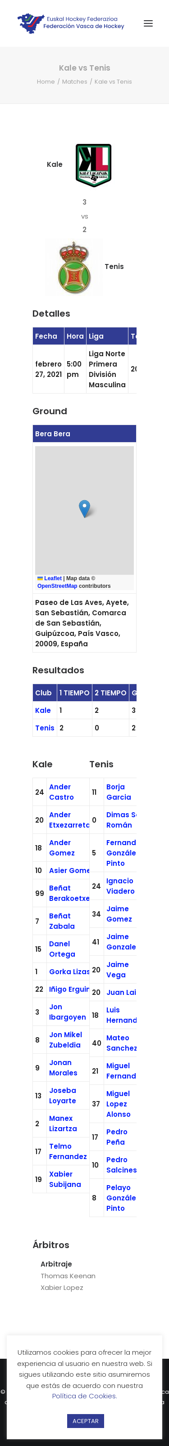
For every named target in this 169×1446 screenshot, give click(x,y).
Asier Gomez (72, 870)
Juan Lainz (125, 992)
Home (46, 81)
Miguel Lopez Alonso (118, 1104)
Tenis (45, 728)
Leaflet (49, 578)
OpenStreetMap (57, 586)
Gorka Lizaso (72, 971)
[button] (84, 509)
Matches (74, 81)
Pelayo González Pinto (123, 1198)
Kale (43, 710)
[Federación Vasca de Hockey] (71, 23)
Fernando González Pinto (123, 853)
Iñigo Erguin (70, 989)
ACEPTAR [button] (86, 1421)
